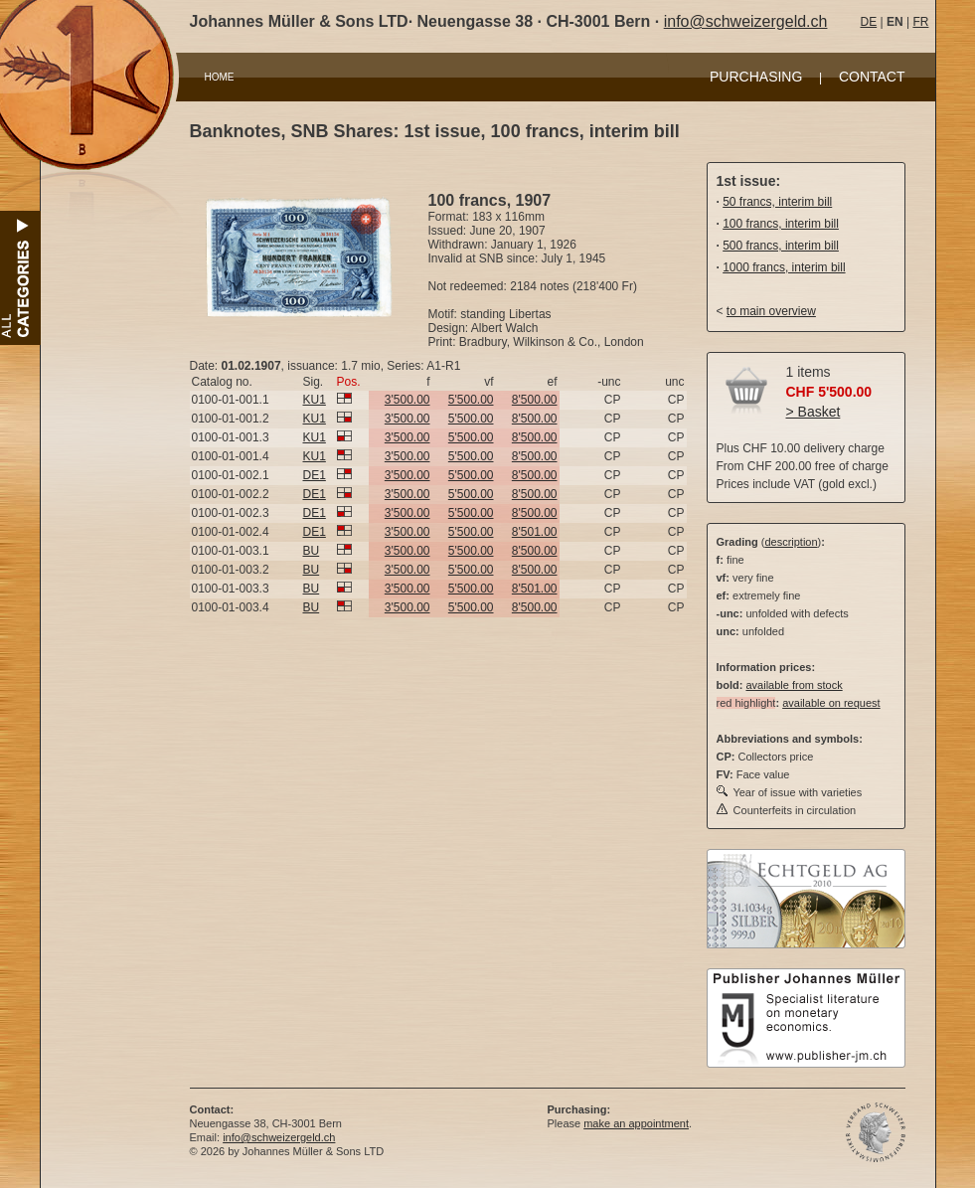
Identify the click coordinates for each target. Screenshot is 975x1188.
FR (920, 22)
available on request (831, 703)
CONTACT (872, 77)
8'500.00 (535, 400)
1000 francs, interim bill (784, 267)
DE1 (314, 475)
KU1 (314, 400)
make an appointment (636, 1123)
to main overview (771, 311)
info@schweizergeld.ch (746, 21)
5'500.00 (471, 400)
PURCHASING (756, 77)
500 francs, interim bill (781, 246)
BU (311, 551)
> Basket (813, 412)
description (790, 542)
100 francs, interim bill (781, 224)
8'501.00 (535, 532)
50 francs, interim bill (777, 202)
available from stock (793, 685)
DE (869, 22)
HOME (220, 77)
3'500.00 (407, 400)
